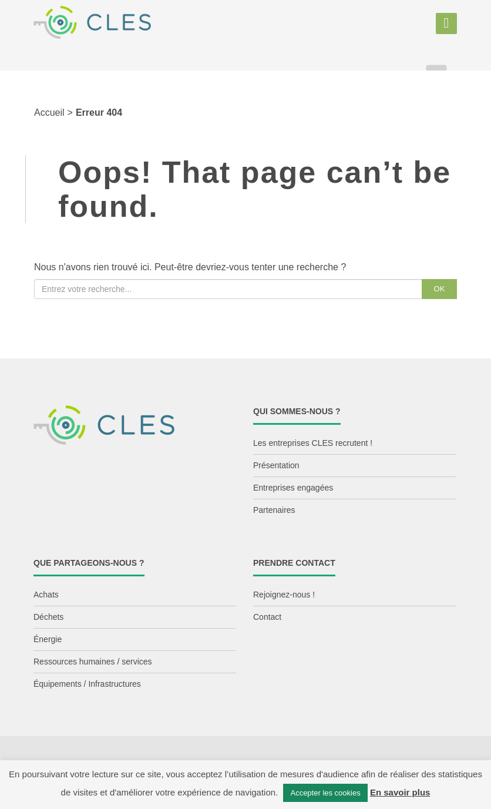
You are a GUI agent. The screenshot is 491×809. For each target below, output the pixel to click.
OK (439, 288)
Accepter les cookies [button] (325, 792)
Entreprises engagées (293, 487)
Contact (267, 617)
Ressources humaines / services (92, 661)
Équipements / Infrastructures (87, 684)
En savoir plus (400, 792)
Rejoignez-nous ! (284, 594)
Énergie (47, 639)
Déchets (48, 617)
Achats (46, 594)
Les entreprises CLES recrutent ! (312, 443)
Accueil (49, 113)
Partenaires (274, 510)
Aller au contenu (27, 76)
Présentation (276, 465)
